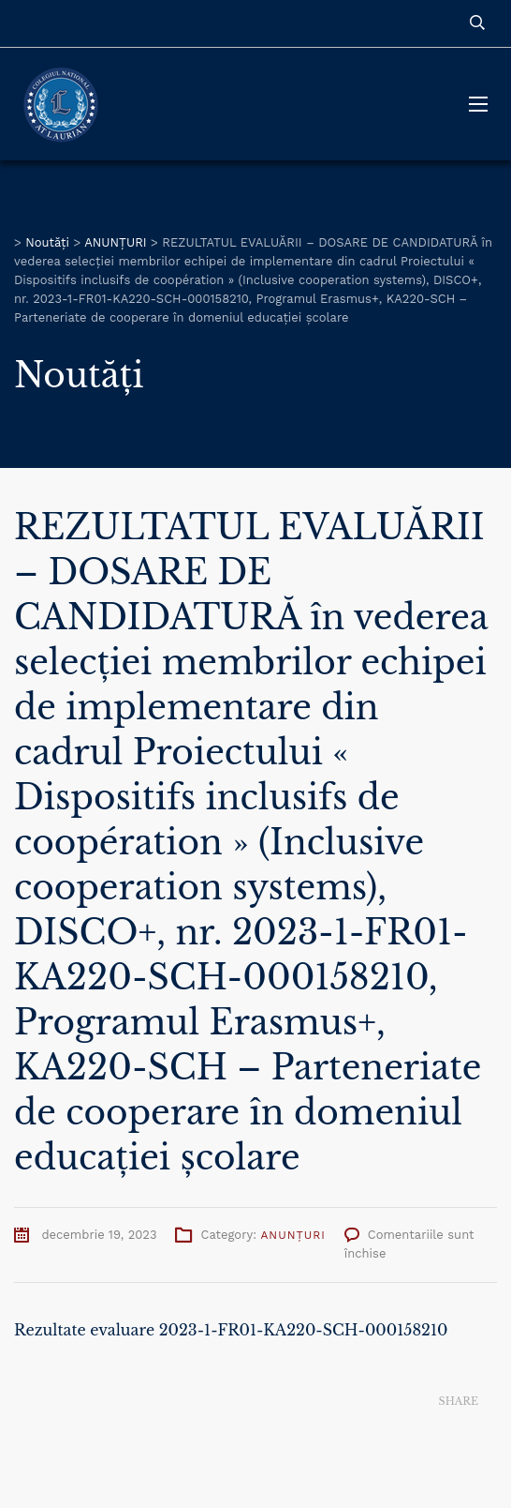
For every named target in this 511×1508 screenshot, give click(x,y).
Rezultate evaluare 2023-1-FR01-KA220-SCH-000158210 (231, 1329)
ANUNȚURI (292, 1235)
